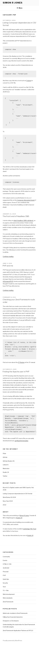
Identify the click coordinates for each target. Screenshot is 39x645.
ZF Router (21, 362)
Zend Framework (8, 602)
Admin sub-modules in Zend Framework (15, 613)
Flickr (4, 453)
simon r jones (12, 2)
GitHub (5, 457)
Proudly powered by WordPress (12, 640)
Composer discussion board (26, 200)
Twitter (5, 476)
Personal (5, 571)
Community (6, 556)
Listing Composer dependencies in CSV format (17, 493)
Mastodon (6, 468)
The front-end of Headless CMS (16, 216)
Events (5, 560)
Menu (19, 8)
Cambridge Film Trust (29, 529)
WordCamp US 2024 (9, 497)
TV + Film (6, 590)
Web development (9, 594)
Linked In (6, 465)
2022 (4, 505)
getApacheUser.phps (21, 441)
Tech (4, 587)
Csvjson (28, 80)
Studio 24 (6, 472)
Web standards (7, 598)
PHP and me (8, 266)
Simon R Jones (24, 515)
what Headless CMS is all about (24, 220)
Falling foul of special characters (13, 617)
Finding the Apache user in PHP (16, 372)
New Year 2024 (8, 501)
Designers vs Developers (11, 621)
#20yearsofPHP (8, 281)
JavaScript (6, 568)
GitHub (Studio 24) (8, 461)
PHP (4, 575)
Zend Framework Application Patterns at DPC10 (18, 630)
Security (5, 583)
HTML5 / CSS (7, 564)
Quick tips (6, 579)
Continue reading (8, 256)
